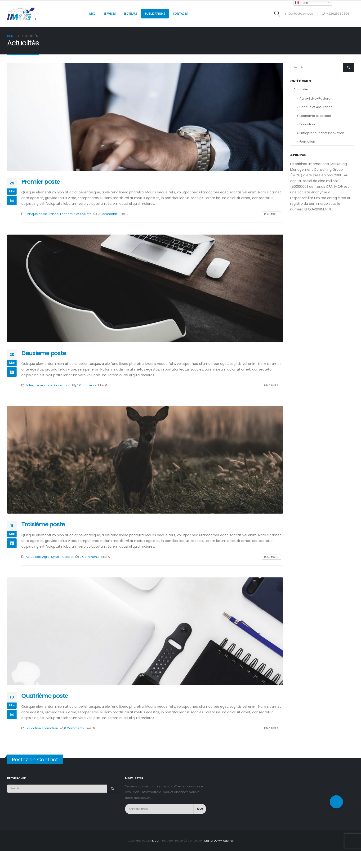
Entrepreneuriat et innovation (48, 385)
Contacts (180, 14)
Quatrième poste (44, 696)
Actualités (33, 557)
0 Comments (108, 214)
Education (33, 728)
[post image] (145, 117)
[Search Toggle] (277, 14)
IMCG (92, 14)
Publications (155, 14)
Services (109, 14)
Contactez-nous (299, 14)
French (302, 3)
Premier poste (40, 182)
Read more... (271, 214)
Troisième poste (43, 524)
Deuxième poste (43, 353)
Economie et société (76, 214)
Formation (50, 728)
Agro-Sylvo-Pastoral (57, 557)
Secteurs (130, 14)
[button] (336, 801)
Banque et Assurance (42, 214)
